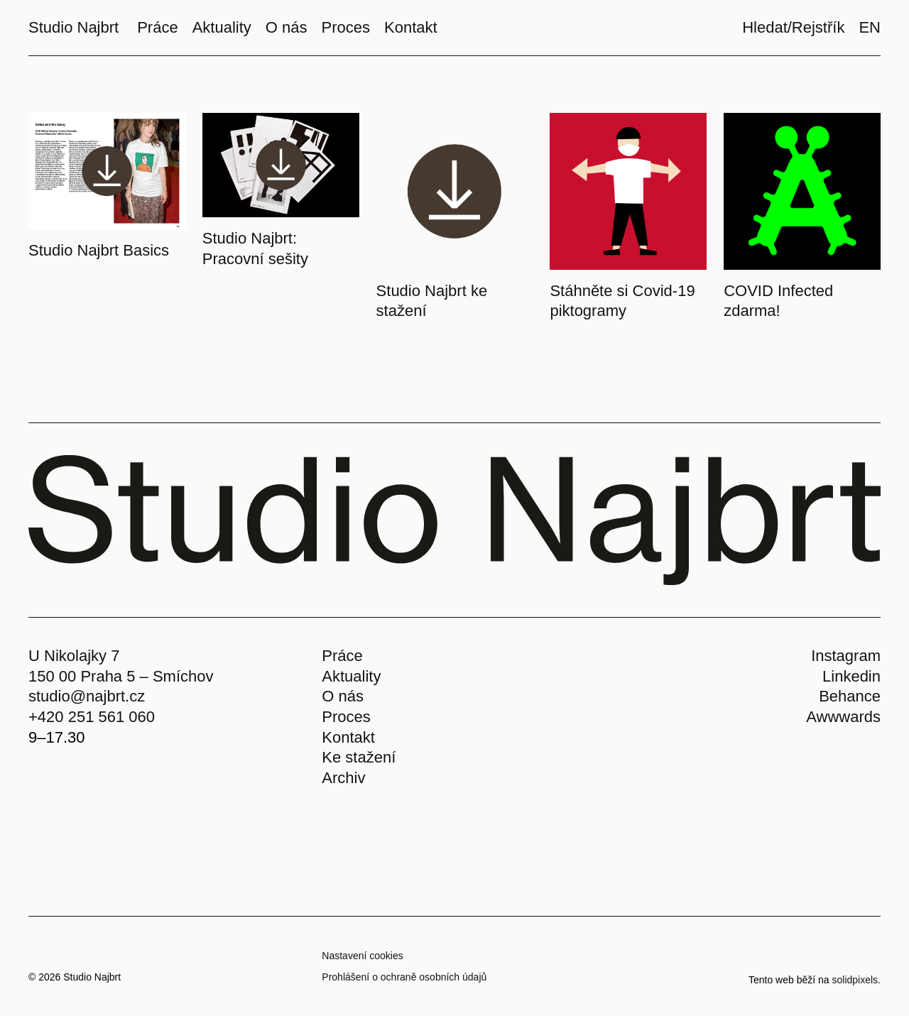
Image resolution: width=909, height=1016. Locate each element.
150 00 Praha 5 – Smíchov (121, 676)
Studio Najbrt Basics (98, 250)
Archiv (343, 778)
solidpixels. (856, 979)
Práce (342, 656)
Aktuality (351, 676)
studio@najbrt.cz (86, 696)
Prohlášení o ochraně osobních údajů (404, 977)
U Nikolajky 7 (73, 656)
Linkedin (851, 676)
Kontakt (348, 737)
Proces (346, 717)
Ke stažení (359, 757)
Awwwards (843, 717)
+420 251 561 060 (91, 717)
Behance (850, 696)
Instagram (846, 656)
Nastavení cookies (362, 955)
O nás (343, 696)
